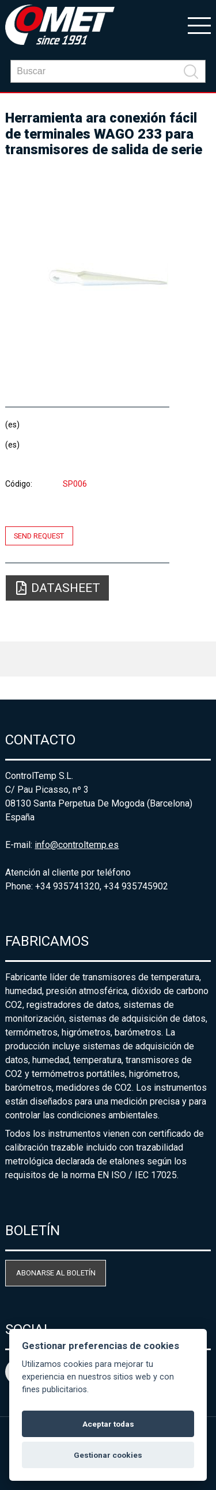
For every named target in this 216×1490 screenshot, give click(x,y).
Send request (39, 536)
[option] (107, 277)
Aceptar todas (108, 1423)
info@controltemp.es (77, 844)
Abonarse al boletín (56, 1273)
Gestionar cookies (108, 1455)
